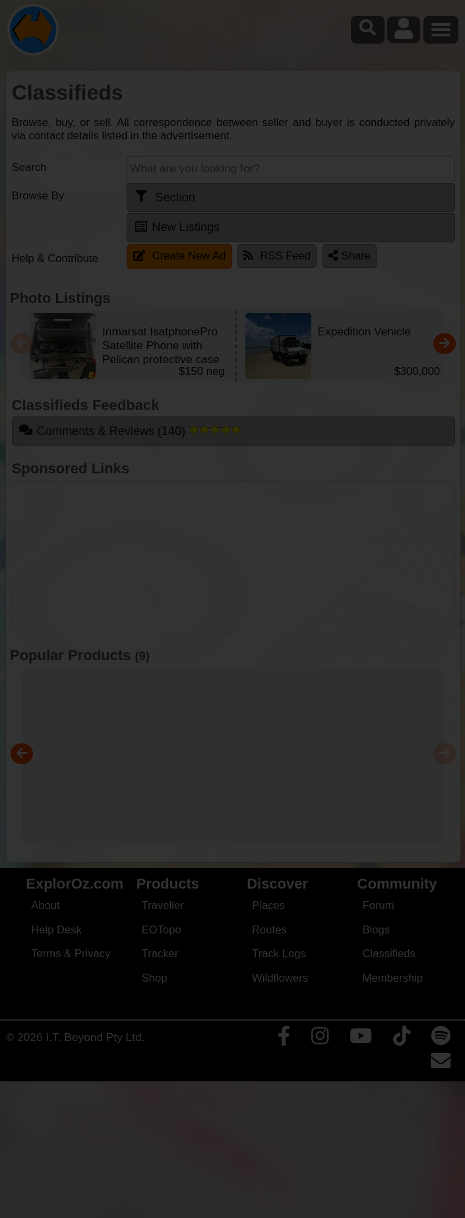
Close (361, 279)
